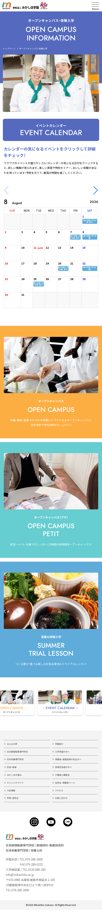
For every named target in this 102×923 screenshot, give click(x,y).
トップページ (9, 48)
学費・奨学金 (12, 798)
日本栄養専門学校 (15, 759)
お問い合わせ (61, 798)
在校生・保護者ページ (65, 782)
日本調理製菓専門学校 (17, 751)
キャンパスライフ (15, 782)
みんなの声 (12, 743)
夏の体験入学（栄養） (89, 237)
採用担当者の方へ (63, 767)
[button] (95, 190)
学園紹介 (59, 743)
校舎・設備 (11, 767)
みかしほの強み (14, 774)
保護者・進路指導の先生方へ (68, 759)
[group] (66, 702)
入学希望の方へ (62, 751)
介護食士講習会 (62, 774)
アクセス (59, 790)
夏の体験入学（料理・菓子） (89, 221)
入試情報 (11, 790)
